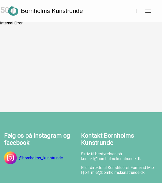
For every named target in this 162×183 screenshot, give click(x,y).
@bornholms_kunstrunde (33, 157)
